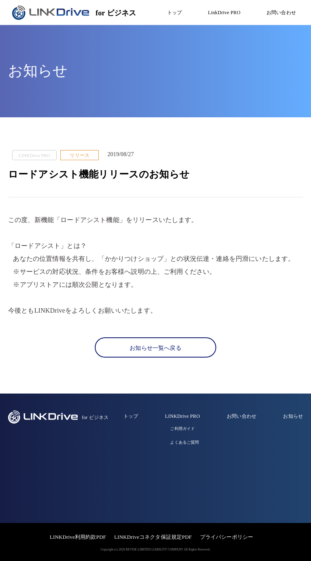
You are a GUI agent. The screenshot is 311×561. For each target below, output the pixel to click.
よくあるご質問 (184, 442)
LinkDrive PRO (224, 12)
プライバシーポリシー (226, 537)
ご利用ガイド (182, 428)
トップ (174, 12)
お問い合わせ (281, 12)
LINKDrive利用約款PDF (78, 537)
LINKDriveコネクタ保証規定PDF (153, 537)
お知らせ (293, 416)
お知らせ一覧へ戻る (155, 348)
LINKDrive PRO (182, 416)
